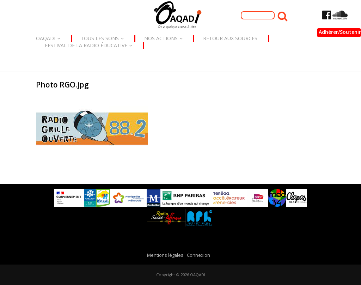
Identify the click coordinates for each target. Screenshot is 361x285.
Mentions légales (165, 255)
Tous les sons (102, 38)
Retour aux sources (230, 38)
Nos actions (163, 38)
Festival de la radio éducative (88, 45)
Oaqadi (48, 38)
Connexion (198, 255)
